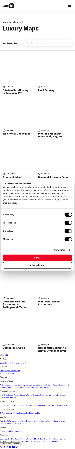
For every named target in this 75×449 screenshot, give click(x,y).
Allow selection (37, 265)
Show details (60, 250)
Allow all (37, 258)
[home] (8, 5)
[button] (69, 5)
